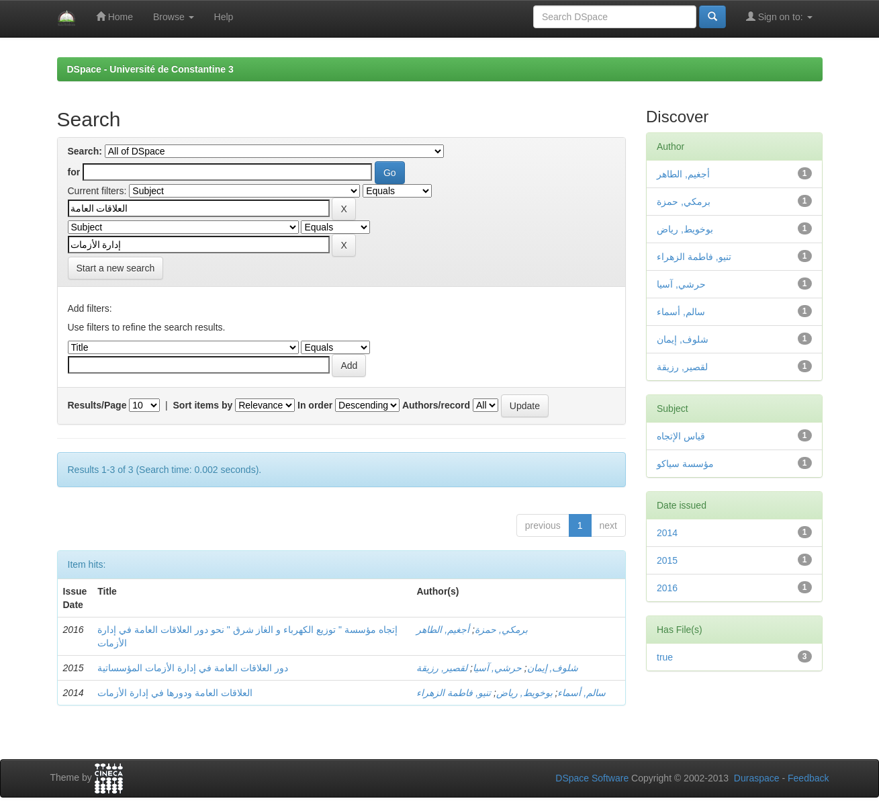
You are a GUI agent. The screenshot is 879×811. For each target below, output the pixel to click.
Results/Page (97, 405)
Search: (85, 151)
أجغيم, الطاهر (442, 629)
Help (224, 16)
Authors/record (436, 405)
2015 (667, 560)
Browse (173, 16)
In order (314, 405)
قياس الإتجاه (681, 436)
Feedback (808, 778)
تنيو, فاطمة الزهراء (453, 692)
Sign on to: (779, 16)
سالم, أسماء (581, 692)
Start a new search (116, 268)
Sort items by (203, 405)
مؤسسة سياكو (685, 463)
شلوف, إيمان (553, 668)
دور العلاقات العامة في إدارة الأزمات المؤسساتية (192, 668)
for (74, 172)
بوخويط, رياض (524, 692)
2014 (667, 532)
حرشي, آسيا (497, 668)
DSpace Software (592, 778)
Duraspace (757, 778)
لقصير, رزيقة (441, 668)
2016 (667, 588)
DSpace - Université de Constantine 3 (150, 69)
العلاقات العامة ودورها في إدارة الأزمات (174, 692)
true (665, 657)
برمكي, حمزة (501, 629)
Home (114, 16)
